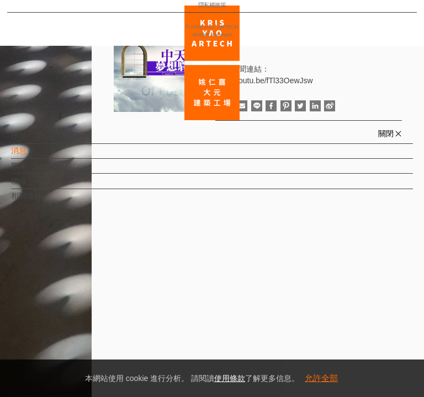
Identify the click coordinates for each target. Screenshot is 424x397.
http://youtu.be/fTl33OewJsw (264, 80)
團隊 (37, 171)
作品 (37, 141)
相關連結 (44, 201)
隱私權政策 (57, 356)
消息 (37, 156)
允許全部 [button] (321, 378)
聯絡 (37, 186)
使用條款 (229, 378)
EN (75, 324)
